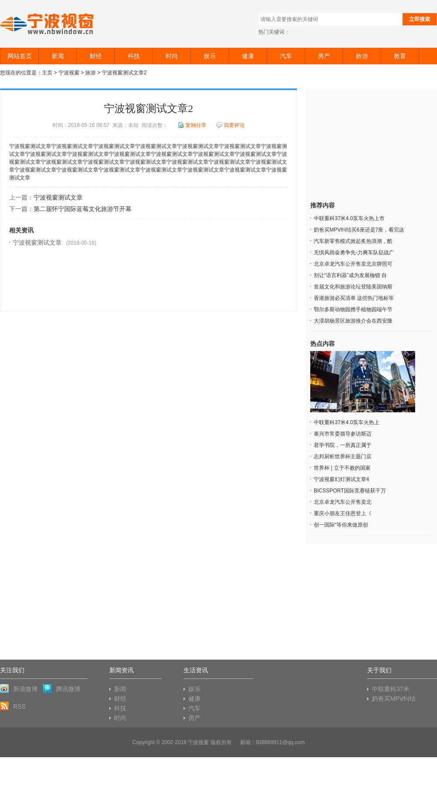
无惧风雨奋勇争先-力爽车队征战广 (354, 252)
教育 (400, 56)
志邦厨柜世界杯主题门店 (342, 456)
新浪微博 (19, 688)
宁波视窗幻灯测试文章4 (341, 479)
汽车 (286, 56)
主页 (47, 73)
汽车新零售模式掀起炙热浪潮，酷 (353, 241)
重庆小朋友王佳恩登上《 (342, 513)
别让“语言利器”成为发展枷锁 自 (350, 275)
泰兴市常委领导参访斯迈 (342, 434)
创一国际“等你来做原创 (341, 525)
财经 (96, 56)
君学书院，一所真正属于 (342, 445)
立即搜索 (419, 19)
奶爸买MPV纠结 (394, 698)
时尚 (172, 56)
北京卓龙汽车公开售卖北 (342, 502)
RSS (13, 706)
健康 (248, 56)
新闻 (58, 56)
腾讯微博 (61, 688)
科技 (134, 56)
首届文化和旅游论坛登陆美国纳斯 (353, 287)
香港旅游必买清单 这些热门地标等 (354, 298)
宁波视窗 (47, 24)
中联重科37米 (390, 688)
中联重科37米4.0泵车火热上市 (349, 218)
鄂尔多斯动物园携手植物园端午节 (353, 309)
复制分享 (192, 125)
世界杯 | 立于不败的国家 (342, 468)
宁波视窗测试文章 (58, 197)
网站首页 (19, 56)
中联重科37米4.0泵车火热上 (346, 422)
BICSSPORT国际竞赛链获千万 (350, 491)
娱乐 (210, 56)
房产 (324, 56)
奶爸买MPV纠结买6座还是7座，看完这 (359, 230)
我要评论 (230, 125)
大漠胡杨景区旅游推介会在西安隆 (353, 321)
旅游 (362, 56)
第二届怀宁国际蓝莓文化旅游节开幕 (83, 208)
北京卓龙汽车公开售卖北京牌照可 (353, 264)
